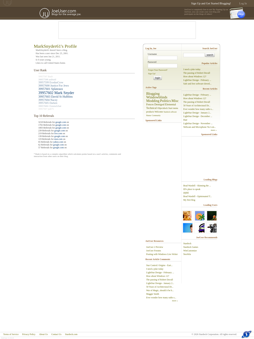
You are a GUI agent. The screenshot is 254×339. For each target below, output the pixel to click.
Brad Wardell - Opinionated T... (197, 196)
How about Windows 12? (157, 276)
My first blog (189, 200)
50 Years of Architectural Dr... (159, 286)
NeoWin (187, 254)
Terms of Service (11, 334)
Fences (150, 104)
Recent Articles (210, 88)
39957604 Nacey (48, 99)
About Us (43, 334)
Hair (185, 120)
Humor (148, 115)
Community (156, 115)
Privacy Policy (28, 334)
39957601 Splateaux (50, 88)
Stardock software (170, 112)
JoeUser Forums (153, 250)
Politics (165, 101)
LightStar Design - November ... (198, 123)
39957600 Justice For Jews (53, 85)
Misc (174, 101)
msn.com (58, 139)
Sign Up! (152, 73)
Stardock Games (190, 247)
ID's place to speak (191, 189)
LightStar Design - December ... (197, 116)
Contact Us (56, 334)
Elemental (170, 104)
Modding (152, 101)
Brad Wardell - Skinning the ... (197, 185)
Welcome (159, 111)
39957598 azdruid (47, 79)
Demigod (159, 104)
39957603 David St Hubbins (55, 96)
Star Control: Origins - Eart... (159, 265)
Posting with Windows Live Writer (162, 254)
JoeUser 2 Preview (154, 247)
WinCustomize (190, 250)
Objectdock (162, 108)
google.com (60, 122)
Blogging (153, 94)
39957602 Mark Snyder (56, 93)
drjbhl (186, 192)
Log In (243, 3)
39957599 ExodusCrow (50, 82)
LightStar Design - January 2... (160, 283)
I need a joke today (154, 269)
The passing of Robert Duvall (159, 279)
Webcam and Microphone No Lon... (199, 127)
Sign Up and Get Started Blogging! (211, 3)
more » (175, 300)
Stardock (187, 243)
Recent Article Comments (158, 259)
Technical (151, 107)
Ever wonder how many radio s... (161, 297)
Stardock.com (71, 334)
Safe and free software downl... (197, 83)
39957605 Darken (47, 103)
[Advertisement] (127, 30)
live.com (58, 133)
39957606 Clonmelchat (49, 106)
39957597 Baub (45, 76)
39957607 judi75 (46, 109)
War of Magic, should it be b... (160, 290)
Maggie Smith (152, 294)
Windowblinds (156, 97)
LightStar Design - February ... (160, 272)
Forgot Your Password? (158, 70)
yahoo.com (58, 142)
